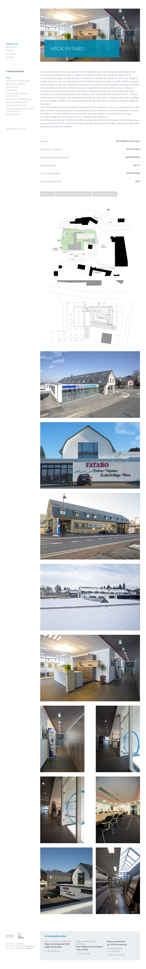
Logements (11, 90)
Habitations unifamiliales (18, 99)
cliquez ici (30, 946)
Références (12, 44)
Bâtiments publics (15, 84)
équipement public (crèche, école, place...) (20, 109)
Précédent (11, 129)
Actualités (11, 53)
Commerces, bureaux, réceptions (17, 94)
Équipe (10, 50)
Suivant (22, 129)
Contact (10, 57)
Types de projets (15, 71)
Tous (8, 77)
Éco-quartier (12, 87)
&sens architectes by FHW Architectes (19, 21)
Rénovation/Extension (17, 102)
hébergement (13, 114)
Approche (11, 47)
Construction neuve (16, 105)
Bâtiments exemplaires (18, 80)
